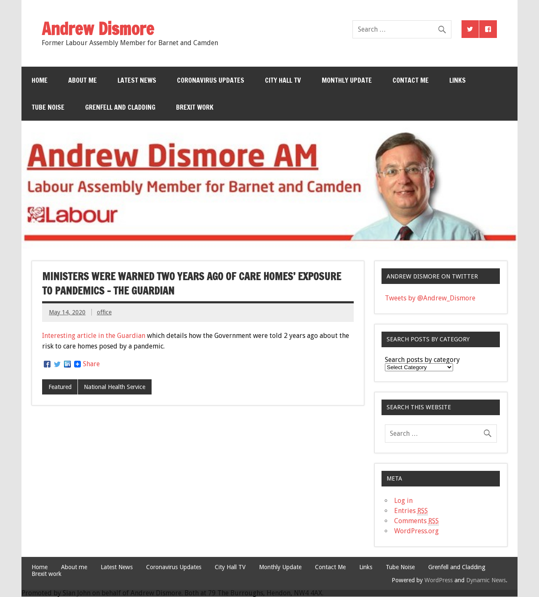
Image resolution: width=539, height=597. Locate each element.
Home (40, 80)
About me (82, 80)
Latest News (136, 80)
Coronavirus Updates (210, 80)
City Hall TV (283, 80)
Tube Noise (48, 107)
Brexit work (194, 107)
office (104, 312)
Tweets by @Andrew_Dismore (430, 298)
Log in (403, 501)
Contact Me (410, 80)
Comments (416, 521)
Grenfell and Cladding (120, 107)
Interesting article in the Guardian (93, 336)
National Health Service (114, 387)
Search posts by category (422, 360)
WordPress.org (416, 531)
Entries (411, 511)
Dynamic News (486, 580)
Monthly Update (347, 80)
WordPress (438, 580)
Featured (60, 387)
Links (457, 80)
